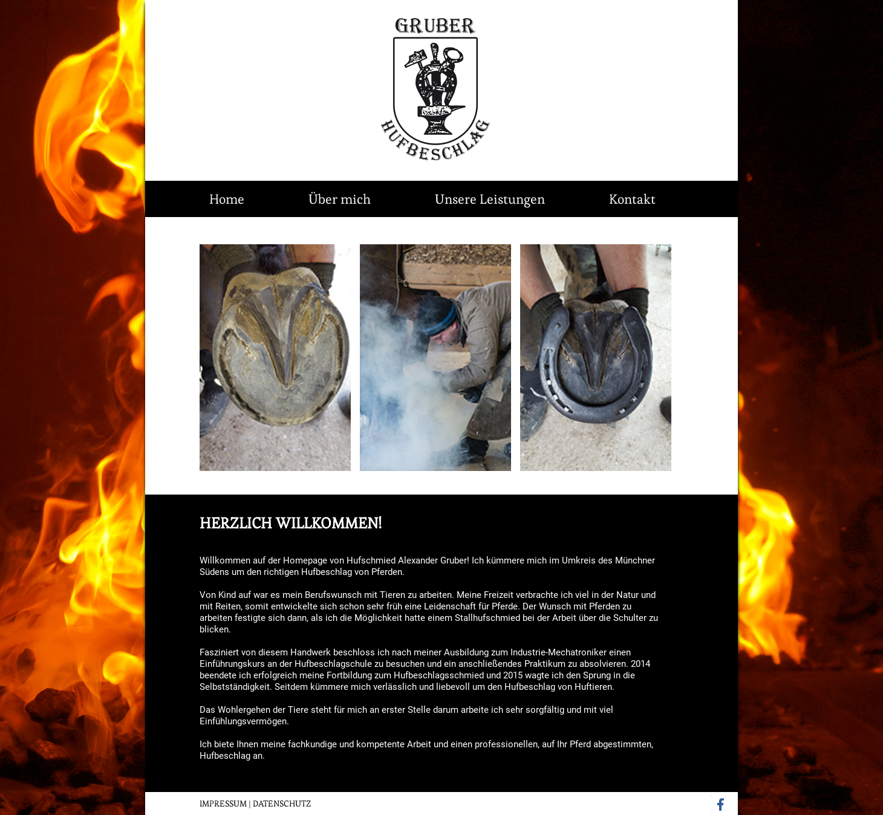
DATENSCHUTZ (282, 803)
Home (226, 198)
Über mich (339, 198)
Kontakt (632, 198)
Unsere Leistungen (490, 198)
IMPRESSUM (223, 803)
